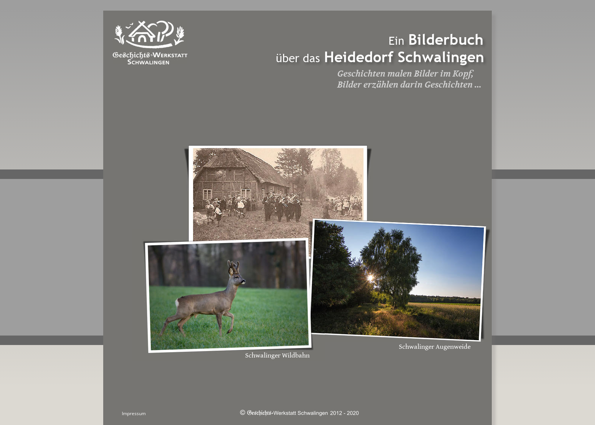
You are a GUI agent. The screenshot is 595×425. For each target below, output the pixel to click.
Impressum (134, 413)
